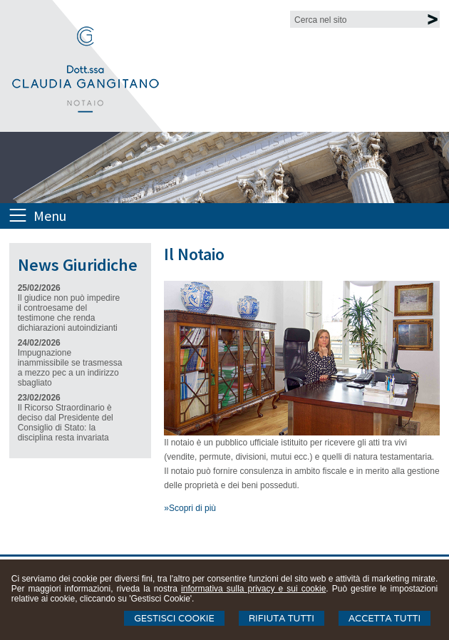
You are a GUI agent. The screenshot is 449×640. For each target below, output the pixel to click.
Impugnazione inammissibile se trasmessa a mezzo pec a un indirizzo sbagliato (70, 368)
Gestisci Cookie (174, 618)
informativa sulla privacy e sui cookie (253, 589)
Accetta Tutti (384, 618)
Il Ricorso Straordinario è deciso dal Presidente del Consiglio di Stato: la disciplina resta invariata (65, 423)
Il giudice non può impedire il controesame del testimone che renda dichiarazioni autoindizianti (69, 313)
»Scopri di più (190, 508)
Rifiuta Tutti (281, 618)
